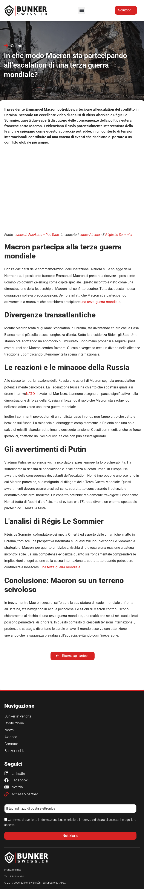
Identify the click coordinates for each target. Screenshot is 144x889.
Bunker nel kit (15, 750)
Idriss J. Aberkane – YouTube (37, 235)
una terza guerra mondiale (100, 302)
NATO (30, 394)
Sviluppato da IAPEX (54, 882)
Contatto (11, 744)
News (9, 730)
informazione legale (53, 819)
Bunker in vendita (18, 716)
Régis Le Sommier (118, 235)
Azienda (11, 737)
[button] (81, 10)
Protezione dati (12, 869)
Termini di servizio (14, 876)
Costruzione (14, 723)
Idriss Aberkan (91, 235)
